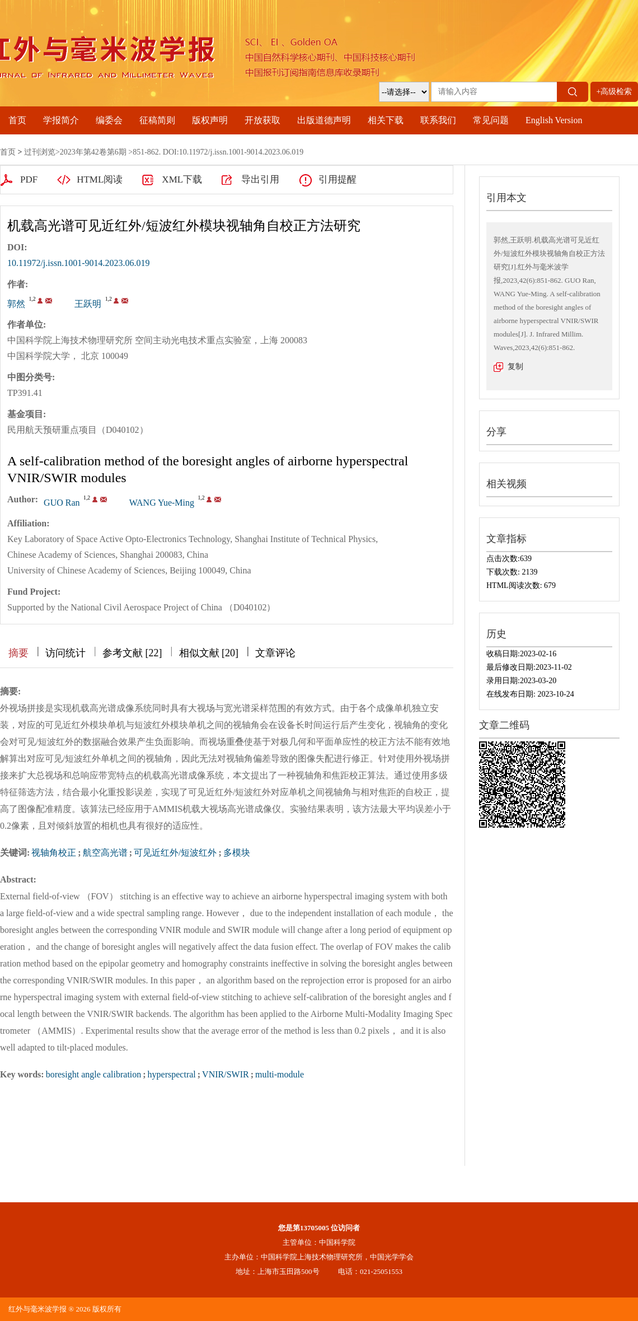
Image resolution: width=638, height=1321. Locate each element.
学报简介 (61, 120)
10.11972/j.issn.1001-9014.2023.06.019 (78, 263)
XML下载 (182, 179)
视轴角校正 (53, 852)
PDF (28, 179)
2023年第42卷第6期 (93, 152)
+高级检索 (614, 91)
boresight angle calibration (94, 1074)
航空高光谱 (105, 852)
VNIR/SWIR (225, 1074)
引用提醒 (337, 179)
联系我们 (438, 120)
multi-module (279, 1074)
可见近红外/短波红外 (175, 852)
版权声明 (210, 120)
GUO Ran (61, 502)
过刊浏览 (39, 152)
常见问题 (491, 120)
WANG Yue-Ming (161, 502)
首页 (17, 120)
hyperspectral (172, 1074)
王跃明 (87, 304)
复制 (515, 366)
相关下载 (386, 120)
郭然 (16, 304)
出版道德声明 (324, 120)
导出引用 (260, 179)
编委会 (109, 120)
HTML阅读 (100, 179)
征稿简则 (157, 120)
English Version (554, 120)
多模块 (236, 852)
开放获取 (262, 120)
